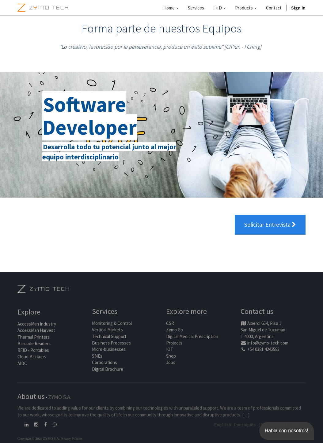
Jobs (170, 362)
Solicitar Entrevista (270, 224)
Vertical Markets (107, 330)
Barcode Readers (34, 343)
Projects (174, 343)
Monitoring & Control (112, 323)
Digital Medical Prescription (192, 336)
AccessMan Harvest (36, 330)
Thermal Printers (33, 337)
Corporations (104, 362)
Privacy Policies (71, 438)
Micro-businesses (109, 349)
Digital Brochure (108, 369)
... (246, 415)
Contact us (257, 311)
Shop (171, 356)
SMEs (97, 356)
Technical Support (109, 336)
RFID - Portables (33, 350)
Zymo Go (174, 330)
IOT (169, 349)
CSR (170, 323)
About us (31, 396)
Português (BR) (251, 424)
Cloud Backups (31, 356)
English (223, 424)
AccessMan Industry (36, 324)
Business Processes (111, 343)
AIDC (22, 363)
